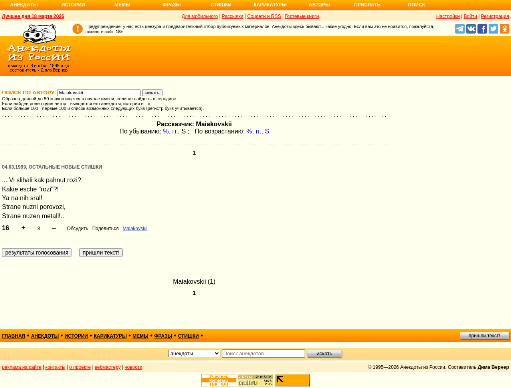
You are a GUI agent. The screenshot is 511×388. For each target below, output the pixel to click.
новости (133, 367)
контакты (55, 367)
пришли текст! (484, 335)
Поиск (416, 5)
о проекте (80, 367)
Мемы (123, 5)
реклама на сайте (22, 367)
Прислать (367, 5)
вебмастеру (108, 367)
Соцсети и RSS (264, 16)
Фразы (171, 5)
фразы (163, 336)
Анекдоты (24, 5)
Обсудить (77, 228)
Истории (73, 5)
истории (76, 336)
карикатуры (110, 336)
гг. (175, 131)
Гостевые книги (302, 16)
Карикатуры (270, 5)
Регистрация (495, 16)
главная (13, 336)
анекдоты (45, 336)
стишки (188, 336)
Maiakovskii (135, 228)
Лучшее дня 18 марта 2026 (33, 16)
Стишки (220, 5)
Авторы (319, 5)
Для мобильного (200, 16)
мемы (141, 336)
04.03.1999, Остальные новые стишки (52, 167)
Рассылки (233, 16)
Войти (470, 16)
